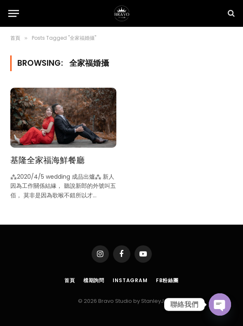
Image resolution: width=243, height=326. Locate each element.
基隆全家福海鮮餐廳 (47, 159)
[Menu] (13, 13)
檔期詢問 (93, 280)
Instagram (130, 280)
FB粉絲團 (167, 280)
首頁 (69, 280)
